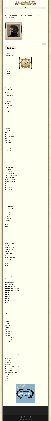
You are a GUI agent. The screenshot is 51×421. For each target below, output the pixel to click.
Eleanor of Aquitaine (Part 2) (10, 181)
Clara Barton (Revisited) (9, 159)
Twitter (8, 82)
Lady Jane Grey (8, 255)
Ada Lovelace (7, 109)
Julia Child (7, 251)
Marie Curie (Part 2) (8, 294)
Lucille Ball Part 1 (8, 271)
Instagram (9, 79)
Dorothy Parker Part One (9, 171)
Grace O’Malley (8, 210)
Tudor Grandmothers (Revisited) (11, 372)
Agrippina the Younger (9, 113)
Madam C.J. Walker (8, 280)
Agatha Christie (8, 111)
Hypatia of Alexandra (9, 222)
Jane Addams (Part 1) (9, 237)
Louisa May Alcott (8, 269)
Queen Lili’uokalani (8, 331)
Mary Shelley (7, 304)
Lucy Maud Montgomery (9, 276)
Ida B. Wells (7, 224)
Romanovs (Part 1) (8, 343)
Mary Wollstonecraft (9, 310)
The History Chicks (9, 17)
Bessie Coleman (8, 142)
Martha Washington (8, 298)
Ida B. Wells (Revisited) (9, 226)
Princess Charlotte (8, 329)
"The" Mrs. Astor (8, 103)
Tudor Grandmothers (9, 370)
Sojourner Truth (8, 358)
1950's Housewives (8, 105)
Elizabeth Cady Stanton (9, 185)
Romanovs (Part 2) (8, 345)
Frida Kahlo (7, 202)
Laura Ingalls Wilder (9, 259)
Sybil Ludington (8, 364)
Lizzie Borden (7, 263)
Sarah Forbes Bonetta (9, 352)
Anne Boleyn (7, 119)
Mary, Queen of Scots (9, 313)
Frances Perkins (8, 200)
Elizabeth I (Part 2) (8, 189)
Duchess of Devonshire (9, 177)
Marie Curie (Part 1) (8, 292)
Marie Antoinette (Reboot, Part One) (12, 288)
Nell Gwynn (7, 319)
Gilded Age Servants (9, 208)
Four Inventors (7, 198)
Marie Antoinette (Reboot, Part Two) (12, 290)
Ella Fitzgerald (7, 193)
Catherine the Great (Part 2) (10, 152)
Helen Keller (7, 220)
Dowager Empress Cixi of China (11, 175)
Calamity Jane (7, 146)
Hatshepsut (7, 216)
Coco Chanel (7, 165)
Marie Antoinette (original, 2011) (11, 286)
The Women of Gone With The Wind (12, 366)
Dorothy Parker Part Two (9, 173)
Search (44, 44)
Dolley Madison (8, 169)
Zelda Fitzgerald (8, 382)
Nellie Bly (7, 321)
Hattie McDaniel (8, 218)
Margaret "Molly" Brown (9, 284)
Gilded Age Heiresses (9, 206)
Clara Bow (7, 161)
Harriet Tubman (8, 212)
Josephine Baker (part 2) (9, 249)
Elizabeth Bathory (8, 183)
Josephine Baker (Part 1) (9, 247)
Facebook (9, 77)
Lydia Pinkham (8, 278)
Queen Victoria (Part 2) (9, 339)
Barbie (6, 132)
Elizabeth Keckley (8, 191)
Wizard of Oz (7, 380)
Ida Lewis (7, 228)
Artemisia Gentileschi (9, 130)
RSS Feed (9, 73)
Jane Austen (7, 241)
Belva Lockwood (8, 140)
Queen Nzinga (7, 335)
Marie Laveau (7, 296)
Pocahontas (7, 327)
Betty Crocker (7, 144)
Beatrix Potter (7, 134)
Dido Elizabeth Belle (9, 167)
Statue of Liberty (8, 362)
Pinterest (8, 84)
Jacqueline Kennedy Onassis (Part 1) (12, 232)
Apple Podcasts (10, 75)
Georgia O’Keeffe (8, 204)
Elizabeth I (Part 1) (8, 187)
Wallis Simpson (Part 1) (9, 376)
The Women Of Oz (8, 368)
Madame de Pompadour (9, 282)
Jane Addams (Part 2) (9, 239)
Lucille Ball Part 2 (8, 274)
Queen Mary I (7, 333)
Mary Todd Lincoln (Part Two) (10, 308)
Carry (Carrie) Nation (9, 148)
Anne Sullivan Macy (9, 124)
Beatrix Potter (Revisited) (9, 136)
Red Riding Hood (8, 341)
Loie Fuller (7, 267)
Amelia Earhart (8, 117)
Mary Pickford (7, 302)
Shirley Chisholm (8, 356)
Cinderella (7, 154)
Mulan (6, 317)
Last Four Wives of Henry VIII (10, 257)
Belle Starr (7, 138)
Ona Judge (7, 323)
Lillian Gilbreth (8, 261)
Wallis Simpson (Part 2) (9, 378)
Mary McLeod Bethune (9, 300)
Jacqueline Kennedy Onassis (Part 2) (12, 234)
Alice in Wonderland (9, 115)
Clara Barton (7, 156)
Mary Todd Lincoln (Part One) (10, 306)
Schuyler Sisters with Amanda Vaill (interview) (14, 354)
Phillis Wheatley (8, 325)
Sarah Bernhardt (8, 349)
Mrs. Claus (7, 315)
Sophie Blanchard (8, 360)
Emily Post (7, 195)
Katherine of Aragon (9, 253)
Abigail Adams (7, 107)
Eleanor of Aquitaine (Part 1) (10, 179)
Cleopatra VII (7, 163)
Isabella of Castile (8, 230)
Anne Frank (7, 122)
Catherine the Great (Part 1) (10, 150)
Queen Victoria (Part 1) (9, 337)
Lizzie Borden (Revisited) (10, 265)
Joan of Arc (7, 245)
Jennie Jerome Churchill (9, 243)
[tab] (25, 90)
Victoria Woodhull (8, 374)
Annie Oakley (7, 126)
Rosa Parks (7, 347)
